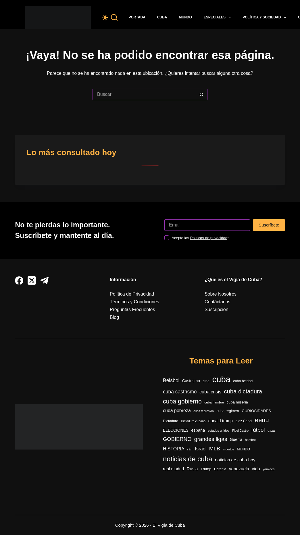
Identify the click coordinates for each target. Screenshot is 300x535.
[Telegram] (44, 280)
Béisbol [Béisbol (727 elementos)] (171, 380)
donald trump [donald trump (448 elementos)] (220, 420)
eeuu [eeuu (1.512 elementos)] (262, 420)
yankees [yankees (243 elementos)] (268, 469)
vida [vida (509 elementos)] (256, 468)
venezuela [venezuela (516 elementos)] (239, 468)
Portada (136, 17)
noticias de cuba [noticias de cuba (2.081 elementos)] (187, 459)
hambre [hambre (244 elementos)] (250, 439)
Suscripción (216, 309)
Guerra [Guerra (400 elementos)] (236, 439)
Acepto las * (200, 238)
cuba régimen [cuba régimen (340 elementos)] (227, 411)
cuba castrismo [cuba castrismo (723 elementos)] (180, 392)
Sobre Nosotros (220, 294)
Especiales (218, 17)
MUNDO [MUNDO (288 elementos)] (243, 449)
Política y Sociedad (266, 17)
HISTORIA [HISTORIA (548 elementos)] (173, 448)
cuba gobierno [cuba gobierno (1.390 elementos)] (182, 401)
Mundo (185, 17)
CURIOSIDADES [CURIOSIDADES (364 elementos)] (256, 411)
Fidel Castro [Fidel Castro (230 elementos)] (240, 430)
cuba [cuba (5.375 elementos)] (221, 379)
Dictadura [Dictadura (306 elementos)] (170, 421)
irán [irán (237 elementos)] (189, 449)
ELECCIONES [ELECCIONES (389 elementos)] (176, 430)
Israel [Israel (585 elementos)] (201, 448)
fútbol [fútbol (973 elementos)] (258, 430)
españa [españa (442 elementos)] (198, 430)
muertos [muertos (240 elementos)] (228, 449)
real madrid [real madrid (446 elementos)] (173, 469)
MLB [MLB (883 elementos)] (214, 448)
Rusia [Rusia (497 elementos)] (192, 468)
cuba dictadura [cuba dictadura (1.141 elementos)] (243, 391)
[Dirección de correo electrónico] (207, 225)
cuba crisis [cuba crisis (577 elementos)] (210, 391)
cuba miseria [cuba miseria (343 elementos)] (237, 402)
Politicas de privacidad (208, 238)
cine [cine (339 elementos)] (206, 381)
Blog (114, 317)
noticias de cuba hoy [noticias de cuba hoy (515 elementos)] (235, 459)
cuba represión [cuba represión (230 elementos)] (203, 411)
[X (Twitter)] (32, 280)
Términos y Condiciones (134, 301)
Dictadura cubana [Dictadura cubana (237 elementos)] (193, 421)
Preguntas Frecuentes (132, 309)
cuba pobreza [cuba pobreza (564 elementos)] (177, 410)
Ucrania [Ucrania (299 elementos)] (220, 469)
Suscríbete (269, 224)
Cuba (162, 17)
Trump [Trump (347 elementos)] (206, 469)
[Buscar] (114, 17)
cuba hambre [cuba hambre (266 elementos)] (214, 402)
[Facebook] (19, 280)
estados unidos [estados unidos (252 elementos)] (218, 430)
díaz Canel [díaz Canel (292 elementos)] (243, 421)
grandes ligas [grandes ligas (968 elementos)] (210, 439)
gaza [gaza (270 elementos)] (271, 430)
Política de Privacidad (132, 294)
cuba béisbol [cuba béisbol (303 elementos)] (243, 381)
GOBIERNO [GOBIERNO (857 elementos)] (177, 439)
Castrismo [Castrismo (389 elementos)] (191, 381)
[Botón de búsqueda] (201, 94)
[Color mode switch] (105, 17)
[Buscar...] (144, 94)
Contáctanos (217, 301)
